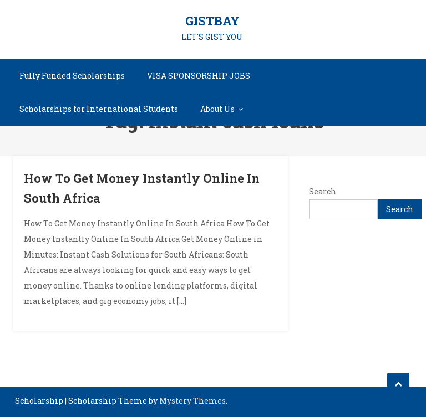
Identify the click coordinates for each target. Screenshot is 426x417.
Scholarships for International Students (98, 109)
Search (322, 191)
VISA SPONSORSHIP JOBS (198, 75)
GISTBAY (212, 21)
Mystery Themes (192, 400)
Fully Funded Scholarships (72, 75)
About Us (217, 109)
